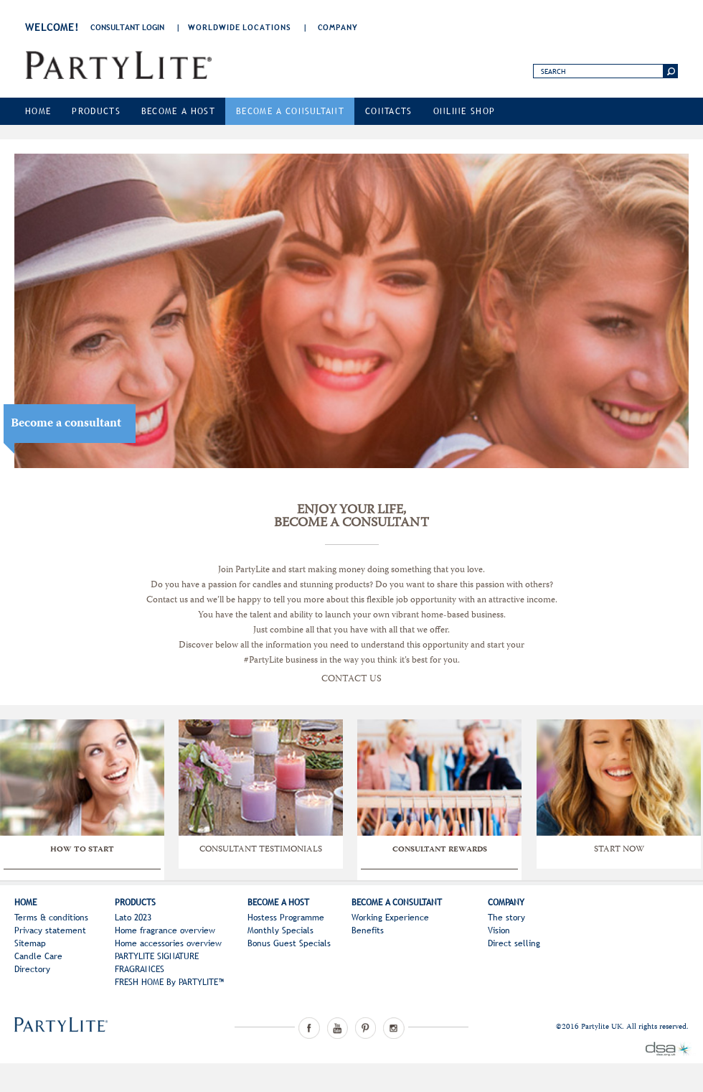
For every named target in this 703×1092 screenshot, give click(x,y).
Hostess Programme (285, 917)
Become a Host (178, 111)
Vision (499, 930)
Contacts (388, 111)
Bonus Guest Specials (289, 943)
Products (96, 111)
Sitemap (30, 943)
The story (506, 917)
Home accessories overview (168, 943)
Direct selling (514, 943)
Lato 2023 (133, 917)
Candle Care (38, 956)
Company (338, 27)
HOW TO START (82, 850)
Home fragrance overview (165, 930)
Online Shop (464, 111)
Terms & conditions (51, 917)
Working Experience (390, 917)
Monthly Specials (280, 930)
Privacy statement (50, 930)
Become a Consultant (290, 111)
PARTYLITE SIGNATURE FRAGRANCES (157, 963)
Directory (32, 969)
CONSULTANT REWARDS (439, 850)
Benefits (368, 930)
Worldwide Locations (239, 27)
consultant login (127, 27)
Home (38, 111)
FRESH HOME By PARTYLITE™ (169, 982)
